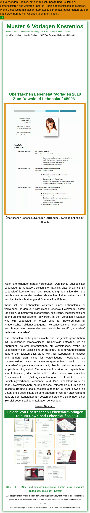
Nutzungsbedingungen (40, 491)
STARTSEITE (13, 487)
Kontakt (58, 491)
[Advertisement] (44, 63)
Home (8, 32)
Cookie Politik (65, 487)
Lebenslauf (17, 32)
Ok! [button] (2, 17)
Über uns (27, 487)
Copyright (79, 487)
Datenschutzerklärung (44, 487)
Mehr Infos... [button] (51, 13)
